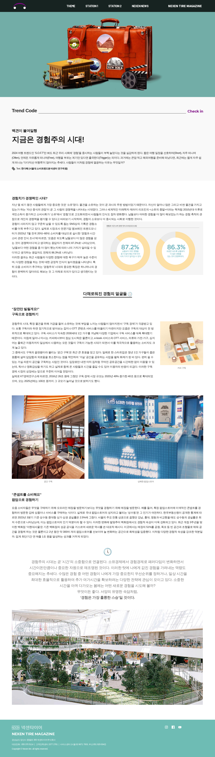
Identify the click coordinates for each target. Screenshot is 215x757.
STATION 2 (114, 6)
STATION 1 (92, 6)
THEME (71, 6)
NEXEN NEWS (140, 6)
